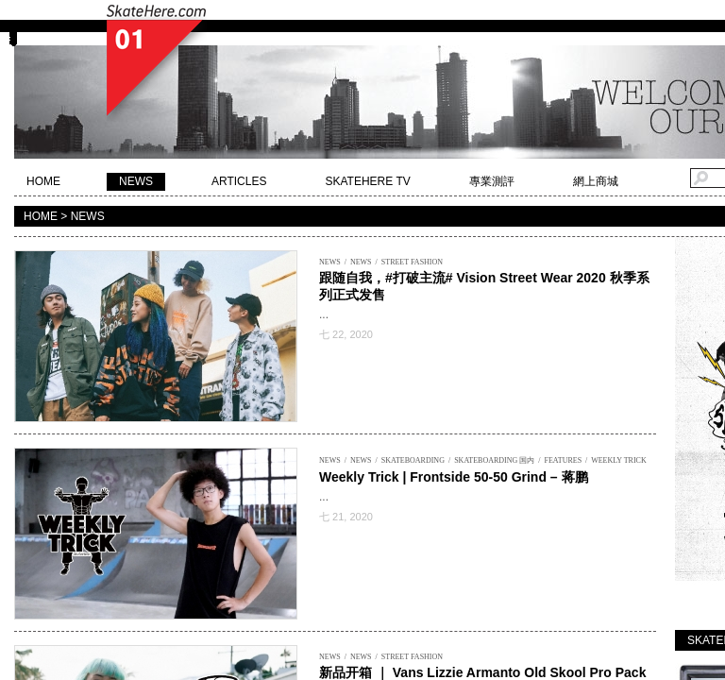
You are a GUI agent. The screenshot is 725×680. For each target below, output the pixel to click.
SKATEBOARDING (413, 460)
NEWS (136, 181)
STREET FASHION (412, 262)
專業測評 (491, 181)
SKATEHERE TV (367, 181)
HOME (43, 181)
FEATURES (563, 460)
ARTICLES (238, 181)
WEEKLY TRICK (619, 460)
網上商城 (595, 181)
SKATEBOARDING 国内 (494, 460)
